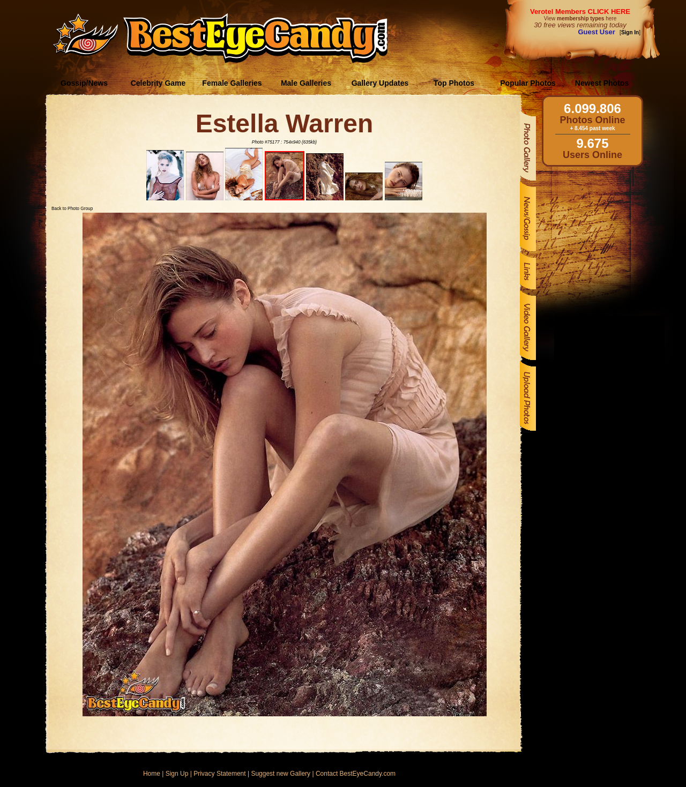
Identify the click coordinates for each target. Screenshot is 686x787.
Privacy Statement (219, 773)
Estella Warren (285, 123)
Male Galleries (306, 83)
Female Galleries (232, 83)
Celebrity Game (158, 83)
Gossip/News (84, 83)
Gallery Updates (380, 83)
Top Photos (454, 83)
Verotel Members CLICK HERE (580, 12)
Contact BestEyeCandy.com (356, 773)
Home (151, 773)
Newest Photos (602, 83)
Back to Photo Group (72, 208)
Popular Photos (527, 83)
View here (580, 18)
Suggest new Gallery (280, 773)
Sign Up (177, 773)
